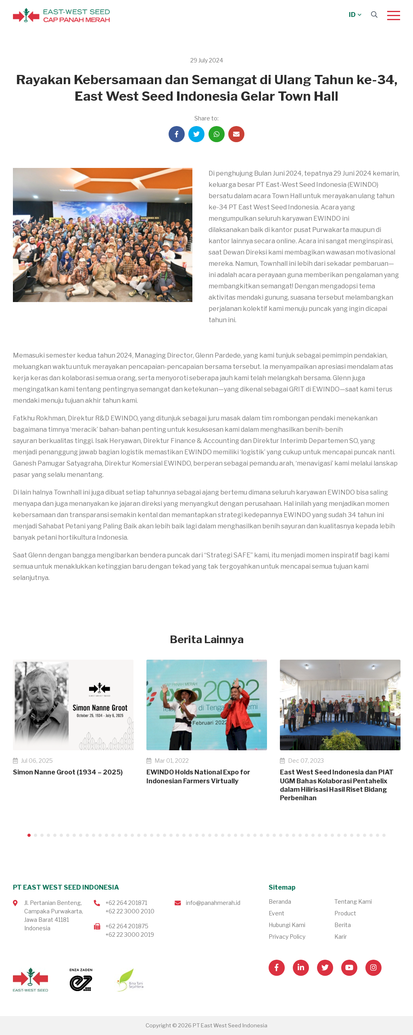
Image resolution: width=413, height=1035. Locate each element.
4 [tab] (48, 835)
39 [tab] (274, 835)
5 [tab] (54, 835)
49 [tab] (338, 835)
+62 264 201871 (126, 902)
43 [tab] (300, 835)
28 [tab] (203, 835)
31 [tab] (222, 835)
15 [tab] (119, 835)
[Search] (374, 15)
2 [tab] (35, 835)
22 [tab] (164, 835)
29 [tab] (209, 835)
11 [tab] (93, 835)
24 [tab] (177, 835)
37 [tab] (261, 835)
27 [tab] (196, 835)
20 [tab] (151, 835)
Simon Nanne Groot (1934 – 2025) (68, 772)
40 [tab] (280, 835)
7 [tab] (67, 835)
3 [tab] (42, 835)
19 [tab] (145, 835)
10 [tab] (87, 835)
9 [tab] (80, 835)
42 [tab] (293, 835)
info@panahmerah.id (213, 902)
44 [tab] (306, 835)
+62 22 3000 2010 (129, 911)
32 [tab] (229, 835)
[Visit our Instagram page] (373, 968)
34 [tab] (242, 835)
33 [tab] (235, 835)
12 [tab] (100, 835)
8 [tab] (74, 835)
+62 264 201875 (126, 926)
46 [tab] (319, 835)
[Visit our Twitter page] (325, 968)
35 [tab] (248, 835)
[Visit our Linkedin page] (301, 968)
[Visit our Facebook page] (277, 968)
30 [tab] (216, 835)
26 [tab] (190, 835)
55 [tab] (377, 835)
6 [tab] (61, 835)
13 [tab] (106, 835)
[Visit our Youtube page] (349, 968)
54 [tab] (371, 835)
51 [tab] (351, 835)
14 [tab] (113, 835)
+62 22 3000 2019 (129, 934)
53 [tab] (364, 835)
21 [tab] (158, 835)
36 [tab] (255, 835)
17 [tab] (132, 835)
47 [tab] (325, 835)
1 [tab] (29, 835)
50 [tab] (345, 835)
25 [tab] (184, 835)
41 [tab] (287, 835)
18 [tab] (138, 835)
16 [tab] (125, 835)
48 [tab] (332, 835)
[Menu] (393, 15)
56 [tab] (384, 835)
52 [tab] (358, 835)
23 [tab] (171, 835)
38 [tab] (267, 835)
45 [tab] (313, 835)
